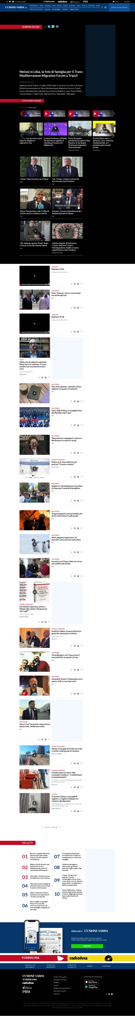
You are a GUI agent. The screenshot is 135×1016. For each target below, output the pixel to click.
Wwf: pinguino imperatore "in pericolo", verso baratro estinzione (66, 538)
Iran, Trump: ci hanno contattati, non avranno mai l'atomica (65, 180)
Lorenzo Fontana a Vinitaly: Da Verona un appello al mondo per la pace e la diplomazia (55, 141)
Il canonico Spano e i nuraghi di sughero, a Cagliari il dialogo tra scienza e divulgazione (65, 798)
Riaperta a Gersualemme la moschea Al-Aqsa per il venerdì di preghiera (67, 487)
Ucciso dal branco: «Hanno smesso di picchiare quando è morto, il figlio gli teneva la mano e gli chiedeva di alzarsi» (72, 894)
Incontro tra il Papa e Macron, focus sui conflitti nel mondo (67, 562)
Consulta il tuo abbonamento (30, 966)
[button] (45, 26)
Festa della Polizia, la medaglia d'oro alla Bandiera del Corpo (67, 411)
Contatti (55, 985)
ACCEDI (127, 2)
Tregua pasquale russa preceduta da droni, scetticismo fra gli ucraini (67, 514)
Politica (65, 5)
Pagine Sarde (106, 966)
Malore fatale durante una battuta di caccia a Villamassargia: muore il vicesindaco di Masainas (40, 867)
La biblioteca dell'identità (72, 966)
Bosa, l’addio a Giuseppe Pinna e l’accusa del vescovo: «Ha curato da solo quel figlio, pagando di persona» (39, 905)
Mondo (59, 5)
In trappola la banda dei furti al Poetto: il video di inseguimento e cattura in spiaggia (71, 856)
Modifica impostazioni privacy (61, 988)
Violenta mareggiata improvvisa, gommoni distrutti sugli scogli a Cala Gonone (71, 867)
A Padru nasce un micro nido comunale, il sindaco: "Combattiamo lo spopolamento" (67, 774)
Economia (72, 5)
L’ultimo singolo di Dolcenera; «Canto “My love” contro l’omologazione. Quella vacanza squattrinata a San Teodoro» (65, 246)
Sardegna (48, 5)
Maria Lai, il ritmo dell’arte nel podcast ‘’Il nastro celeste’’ (64, 463)
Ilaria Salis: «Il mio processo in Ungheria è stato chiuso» (40, 877)
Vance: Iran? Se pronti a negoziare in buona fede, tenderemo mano (35, 725)
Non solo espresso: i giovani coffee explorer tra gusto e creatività (66, 387)
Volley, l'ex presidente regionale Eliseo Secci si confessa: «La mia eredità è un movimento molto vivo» (33, 365)
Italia (53, 5)
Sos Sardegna (56, 9)
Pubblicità (56, 982)
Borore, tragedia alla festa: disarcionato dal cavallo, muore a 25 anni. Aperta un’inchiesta (40, 856)
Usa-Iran (47, 9)
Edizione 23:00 (58, 269)
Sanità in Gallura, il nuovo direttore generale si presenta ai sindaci (66, 632)
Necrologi (91, 5)
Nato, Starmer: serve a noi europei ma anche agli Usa (66, 294)
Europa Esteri (30, 26)
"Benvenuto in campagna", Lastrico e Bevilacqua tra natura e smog (67, 439)
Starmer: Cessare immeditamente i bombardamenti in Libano (67, 212)
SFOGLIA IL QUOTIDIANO (119, 7)
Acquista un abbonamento (51, 966)
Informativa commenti (59, 991)
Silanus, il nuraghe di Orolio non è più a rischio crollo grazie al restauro (67, 750)
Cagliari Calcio (74, 9)
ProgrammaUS (33, 5)
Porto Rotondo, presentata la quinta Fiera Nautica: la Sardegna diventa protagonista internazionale (79, 142)
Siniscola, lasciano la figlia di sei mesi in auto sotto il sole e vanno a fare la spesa (40, 886)
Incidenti (65, 9)
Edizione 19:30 (58, 317)
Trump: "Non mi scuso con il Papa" (34, 179)
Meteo (98, 5)
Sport (78, 5)
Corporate (56, 994)
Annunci (84, 5)
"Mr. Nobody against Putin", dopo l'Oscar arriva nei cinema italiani (34, 244)
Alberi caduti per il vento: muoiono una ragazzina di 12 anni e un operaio (39, 895)
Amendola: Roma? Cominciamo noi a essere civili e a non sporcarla (67, 680)
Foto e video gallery (31, 101)
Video (41, 5)
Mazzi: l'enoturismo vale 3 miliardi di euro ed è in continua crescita (34, 212)
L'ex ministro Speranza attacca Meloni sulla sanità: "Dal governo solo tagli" (33, 608)
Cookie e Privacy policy (60, 977)
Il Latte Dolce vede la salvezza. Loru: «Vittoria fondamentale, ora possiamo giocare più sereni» (103, 142)
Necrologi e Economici (59, 979)
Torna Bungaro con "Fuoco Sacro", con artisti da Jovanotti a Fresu (66, 656)
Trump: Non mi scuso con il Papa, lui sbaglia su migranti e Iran (31, 140)
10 (56, 827)
